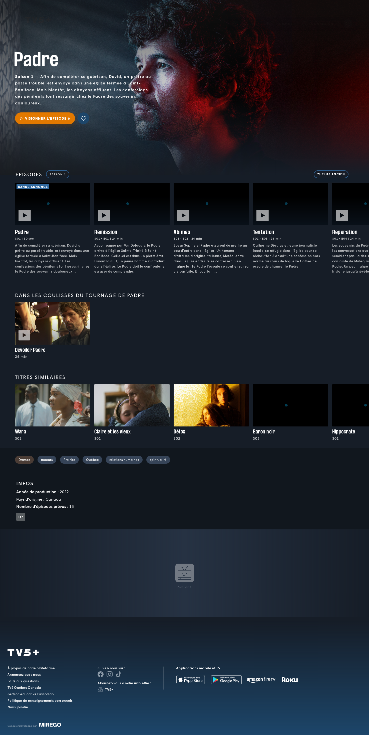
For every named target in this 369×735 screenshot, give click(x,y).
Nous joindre (18, 707)
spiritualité (158, 460)
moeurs (47, 460)
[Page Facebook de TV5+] (101, 674)
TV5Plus (38, 12)
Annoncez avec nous (24, 675)
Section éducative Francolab (31, 694)
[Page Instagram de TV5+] (110, 674)
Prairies (69, 460)
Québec (92, 460)
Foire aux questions (23, 681)
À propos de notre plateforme (31, 668)
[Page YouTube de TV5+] (119, 674)
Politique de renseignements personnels (40, 701)
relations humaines (124, 460)
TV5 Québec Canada (24, 688)
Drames (24, 460)
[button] (280, 16)
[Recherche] (347, 16)
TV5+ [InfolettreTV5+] (109, 689)
